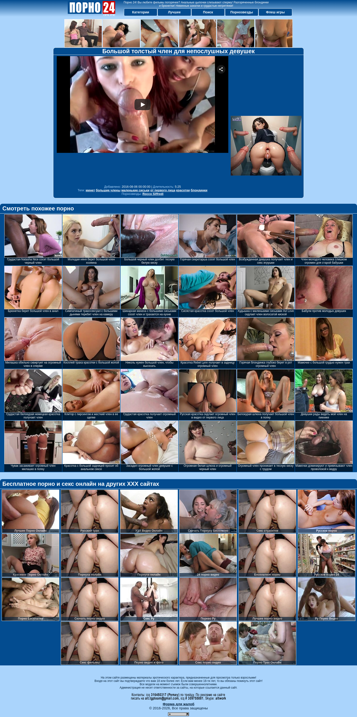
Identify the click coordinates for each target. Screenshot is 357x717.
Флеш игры (275, 12)
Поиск (208, 12)
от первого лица (162, 190)
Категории (140, 12)
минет (90, 190)
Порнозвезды (241, 12)
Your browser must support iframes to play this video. (142, 119)
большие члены (108, 190)
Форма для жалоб (178, 704)
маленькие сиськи (135, 190)
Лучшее (174, 12)
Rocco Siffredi (153, 194)
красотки (183, 190)
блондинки (199, 190)
